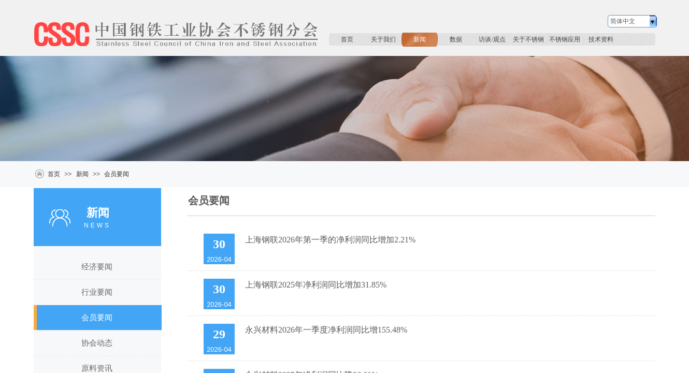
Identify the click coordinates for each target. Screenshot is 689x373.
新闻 (419, 39)
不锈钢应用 (564, 39)
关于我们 (383, 39)
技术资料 (600, 39)
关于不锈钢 (528, 39)
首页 (347, 39)
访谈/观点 (492, 39)
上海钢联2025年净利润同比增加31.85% (315, 284)
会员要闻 (116, 174)
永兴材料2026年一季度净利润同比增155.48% (326, 329)
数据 (456, 39)
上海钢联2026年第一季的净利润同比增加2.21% (330, 239)
